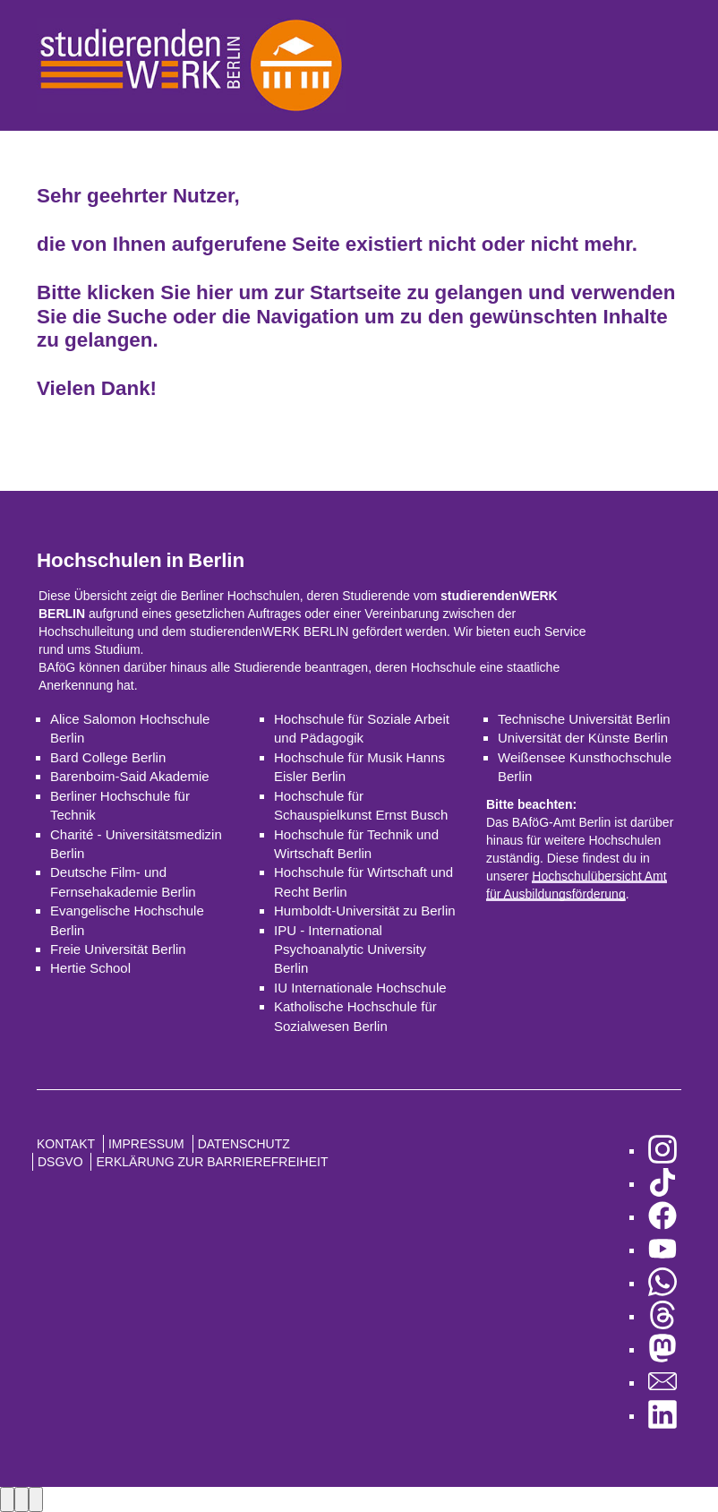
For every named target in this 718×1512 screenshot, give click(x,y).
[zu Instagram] (662, 1150)
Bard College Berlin (108, 757)
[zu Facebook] (662, 1216)
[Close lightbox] (36, 1499)
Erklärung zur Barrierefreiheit (212, 1162)
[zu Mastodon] (662, 1349)
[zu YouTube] (662, 1250)
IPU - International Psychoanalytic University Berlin (350, 949)
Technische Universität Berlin (584, 718)
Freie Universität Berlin (118, 949)
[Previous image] (7, 1499)
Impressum (146, 1144)
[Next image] (21, 1499)
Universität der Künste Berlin (583, 737)
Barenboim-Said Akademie (129, 776)
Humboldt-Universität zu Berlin (365, 910)
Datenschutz (244, 1144)
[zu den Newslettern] (662, 1382)
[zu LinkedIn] (662, 1415)
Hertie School (90, 967)
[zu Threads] (662, 1316)
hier (214, 292)
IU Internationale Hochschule (360, 987)
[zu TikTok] (662, 1183)
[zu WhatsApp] (662, 1283)
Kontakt (66, 1144)
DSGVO (60, 1162)
